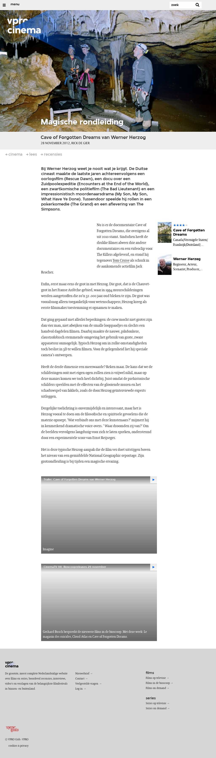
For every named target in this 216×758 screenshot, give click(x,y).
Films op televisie (156, 678)
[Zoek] (181, 5)
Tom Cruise (121, 260)
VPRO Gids (14, 739)
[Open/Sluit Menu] (4, 5)
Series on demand (156, 708)
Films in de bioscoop (158, 683)
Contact (79, 679)
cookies (12, 746)
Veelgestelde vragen (86, 684)
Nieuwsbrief (82, 673)
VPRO (25, 739)
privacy (24, 746)
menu (15, 4)
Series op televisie (156, 703)
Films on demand (156, 688)
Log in (79, 689)
